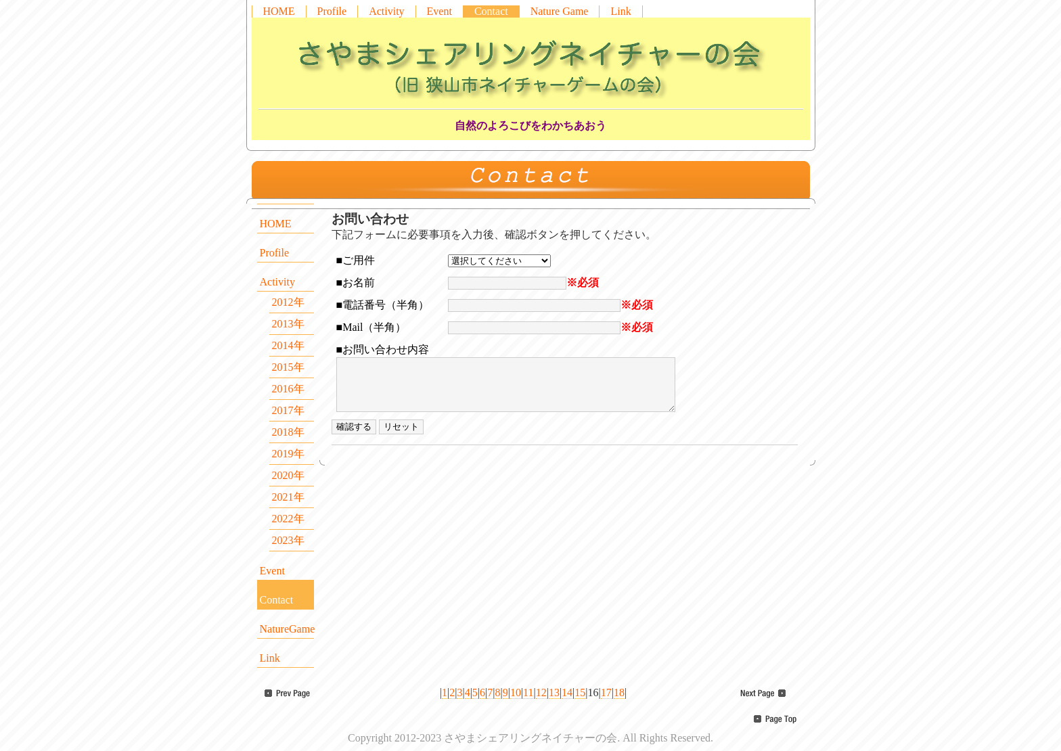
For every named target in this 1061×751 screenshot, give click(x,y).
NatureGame (287, 629)
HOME (279, 11)
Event (439, 11)
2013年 (288, 323)
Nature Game (559, 11)
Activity (386, 11)
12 (541, 692)
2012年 (288, 302)
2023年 (288, 540)
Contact (491, 11)
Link (620, 11)
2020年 (288, 475)
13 (554, 692)
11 (528, 692)
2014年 (288, 345)
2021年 (288, 497)
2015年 (288, 367)
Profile (332, 11)
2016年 (288, 388)
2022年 (288, 518)
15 (579, 692)
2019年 (288, 453)
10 (515, 692)
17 (606, 692)
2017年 (288, 410)
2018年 (288, 432)
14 (567, 692)
